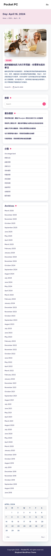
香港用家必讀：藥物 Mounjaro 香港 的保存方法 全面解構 (24, 118)
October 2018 (10, 480)
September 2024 (11, 270)
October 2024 (10, 265)
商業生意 (7, 158)
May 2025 (8, 236)
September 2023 (11, 320)
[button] (44, 104)
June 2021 (8, 408)
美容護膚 (7, 179)
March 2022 (9, 371)
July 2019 (8, 467)
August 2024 (9, 274)
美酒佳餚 (7, 183)
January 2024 (10, 303)
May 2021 (8, 413)
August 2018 (9, 488)
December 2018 (10, 472)
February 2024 (10, 299)
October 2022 (10, 354)
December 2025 (11, 215)
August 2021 (9, 400)
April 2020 (9, 442)
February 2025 (10, 248)
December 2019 (10, 455)
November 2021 (10, 387)
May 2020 (8, 438)
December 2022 (11, 345)
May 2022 (8, 362)
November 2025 (11, 219)
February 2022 (10, 375)
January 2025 (10, 253)
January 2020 (10, 450)
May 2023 (8, 337)
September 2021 (11, 396)
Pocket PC (11, 4)
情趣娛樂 (7, 175)
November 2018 (10, 476)
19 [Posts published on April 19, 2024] (36, 522)
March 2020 (9, 446)
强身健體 (8, 60)
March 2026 (9, 211)
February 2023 (10, 341)
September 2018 (11, 484)
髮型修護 (7, 196)
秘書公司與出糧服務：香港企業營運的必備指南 (20, 128)
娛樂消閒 (7, 162)
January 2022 (10, 379)
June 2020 (8, 434)
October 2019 (10, 459)
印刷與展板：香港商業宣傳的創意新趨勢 (18, 139)
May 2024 (8, 286)
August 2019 (9, 463)
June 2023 (8, 333)
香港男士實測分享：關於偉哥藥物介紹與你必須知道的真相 (24, 123)
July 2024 (8, 278)
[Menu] (47, 4)
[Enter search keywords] (25, 104)
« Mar (8, 537)
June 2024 (8, 282)
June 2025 (8, 232)
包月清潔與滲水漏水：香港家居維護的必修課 (19, 133)
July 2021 (8, 404)
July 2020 (8, 430)
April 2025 (9, 240)
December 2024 (11, 257)
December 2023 (11, 307)
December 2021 (10, 383)
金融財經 (7, 191)
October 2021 (10, 392)
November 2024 (11, 261)
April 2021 (8, 417)
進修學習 (7, 187)
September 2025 (11, 228)
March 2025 (9, 244)
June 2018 (8, 493)
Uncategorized (10, 154)
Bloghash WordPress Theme (25, 552)
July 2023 (8, 328)
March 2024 (9, 295)
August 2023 (9, 324)
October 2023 (10, 316)
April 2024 (9, 291)
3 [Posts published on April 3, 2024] (23, 513)
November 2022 (11, 350)
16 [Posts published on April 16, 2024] (18, 522)
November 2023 (11, 312)
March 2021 (9, 421)
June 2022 (8, 358)
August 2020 (9, 425)
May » (43, 537)
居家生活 (7, 166)
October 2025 (10, 223)
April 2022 (9, 366)
